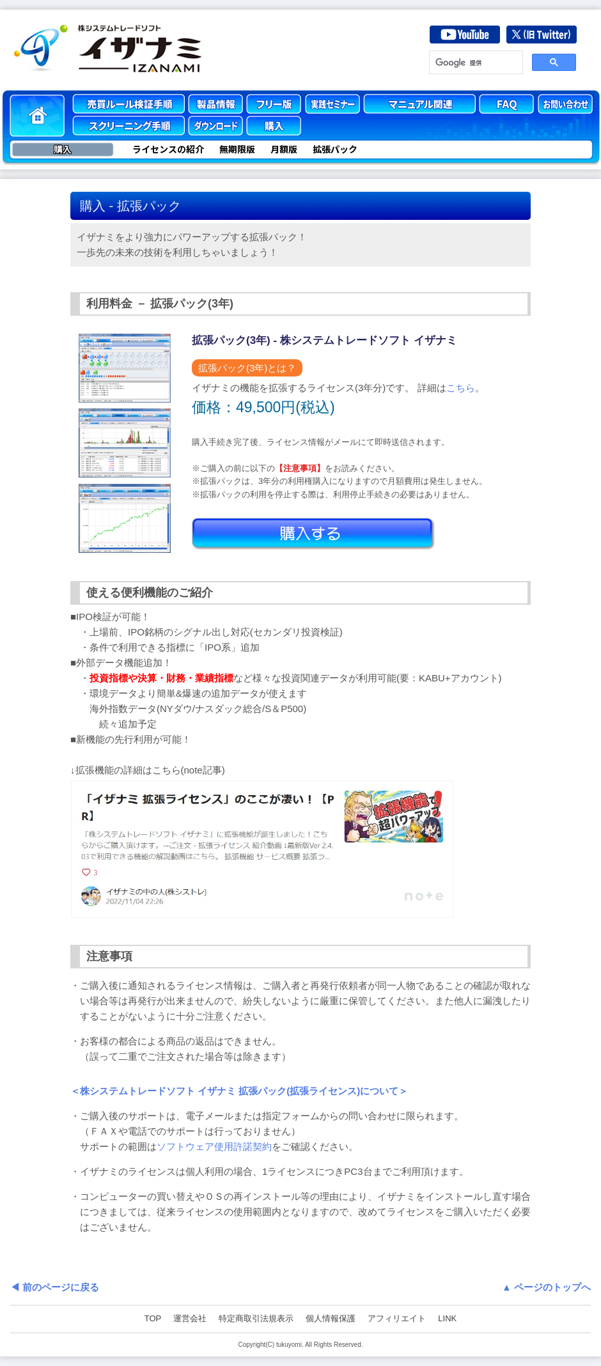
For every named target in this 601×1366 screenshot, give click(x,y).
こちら (460, 387)
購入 (63, 149)
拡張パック (335, 149)
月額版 (283, 149)
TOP (153, 1318)
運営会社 (190, 1318)
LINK (447, 1318)
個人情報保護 (330, 1318)
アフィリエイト (397, 1318)
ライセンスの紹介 (168, 149)
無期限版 (237, 149)
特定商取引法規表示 (256, 1318)
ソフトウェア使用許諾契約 (214, 1146)
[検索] (474, 62)
